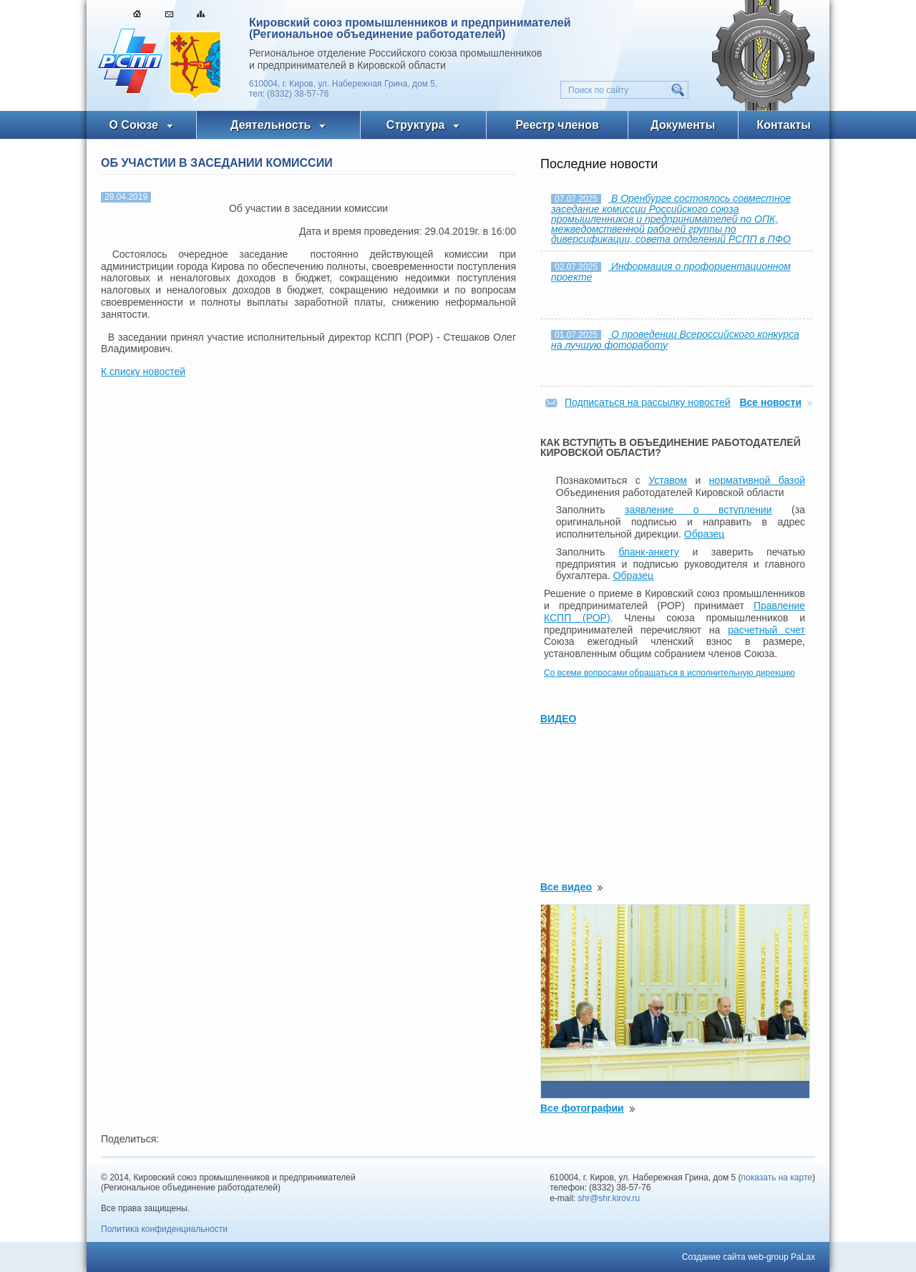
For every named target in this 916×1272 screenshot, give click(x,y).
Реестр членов (557, 125)
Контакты (784, 125)
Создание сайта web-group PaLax (748, 1257)
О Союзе (133, 125)
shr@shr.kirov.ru (609, 1198)
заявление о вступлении (698, 509)
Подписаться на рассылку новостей (648, 402)
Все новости (770, 402)
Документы (683, 125)
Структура (415, 125)
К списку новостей (143, 371)
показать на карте (777, 1178)
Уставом (667, 480)
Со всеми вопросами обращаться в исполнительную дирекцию (669, 673)
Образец (704, 534)
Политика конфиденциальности (164, 1229)
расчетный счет (766, 630)
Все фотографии (582, 1108)
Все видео (566, 887)
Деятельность (270, 125)
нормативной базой (757, 480)
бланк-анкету (648, 552)
